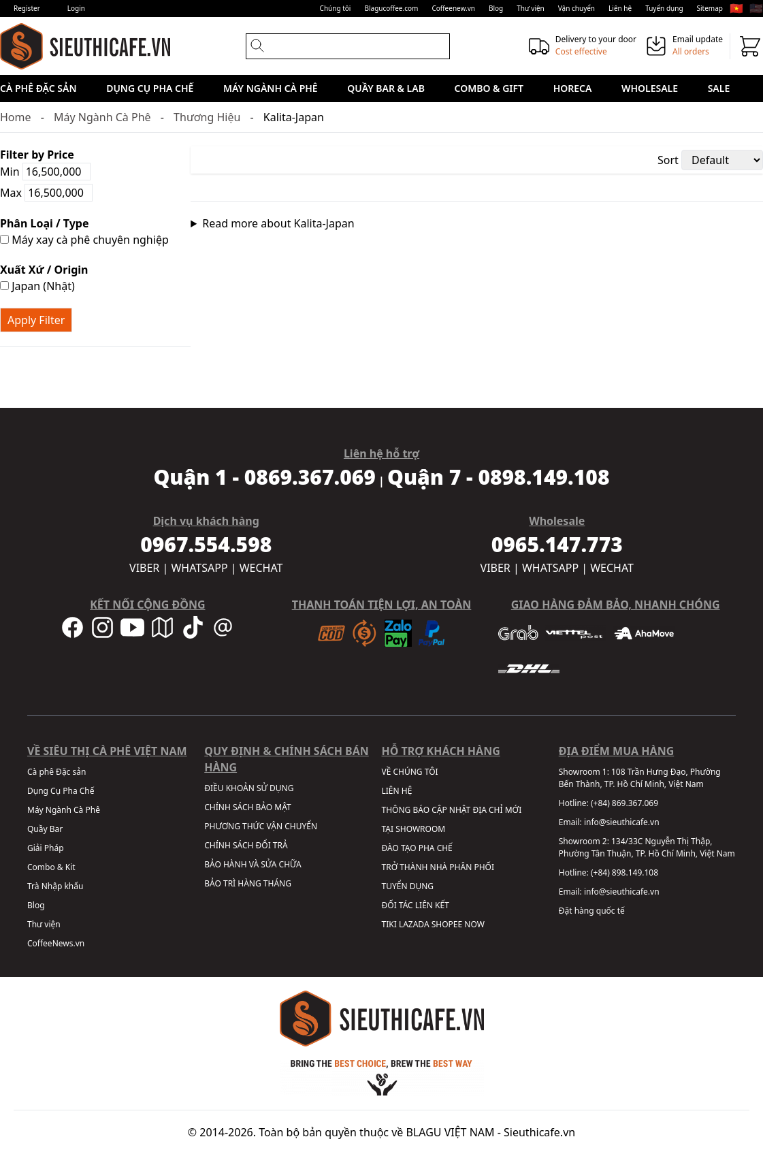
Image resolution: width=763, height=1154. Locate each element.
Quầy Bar (45, 829)
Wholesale (649, 88)
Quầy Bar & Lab (386, 88)
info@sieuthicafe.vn (622, 822)
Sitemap (710, 8)
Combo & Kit (51, 867)
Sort (668, 160)
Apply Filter (36, 319)
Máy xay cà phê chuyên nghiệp (84, 239)
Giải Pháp (45, 848)
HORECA (572, 88)
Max (46, 193)
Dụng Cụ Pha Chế (149, 88)
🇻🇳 (736, 8)
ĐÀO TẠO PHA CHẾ (417, 848)
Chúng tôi (335, 8)
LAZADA (414, 924)
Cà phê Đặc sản (38, 88)
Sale (719, 88)
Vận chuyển (576, 8)
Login (76, 8)
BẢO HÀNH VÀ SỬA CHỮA (252, 864)
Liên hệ (620, 8)
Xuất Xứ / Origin (44, 269)
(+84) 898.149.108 (624, 872)
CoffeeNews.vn (55, 943)
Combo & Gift (489, 88)
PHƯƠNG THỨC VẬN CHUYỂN (260, 826)
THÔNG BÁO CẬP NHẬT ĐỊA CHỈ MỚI (452, 810)
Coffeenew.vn (453, 8)
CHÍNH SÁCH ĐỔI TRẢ (245, 845)
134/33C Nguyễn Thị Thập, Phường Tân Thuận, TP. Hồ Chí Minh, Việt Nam (647, 847)
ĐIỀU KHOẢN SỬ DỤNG (248, 788)
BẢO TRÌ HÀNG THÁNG (247, 883)
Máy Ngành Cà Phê (270, 88)
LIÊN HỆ (397, 791)
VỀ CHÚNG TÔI (410, 772)
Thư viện (531, 8)
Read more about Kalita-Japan (278, 223)
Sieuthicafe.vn (539, 1132)
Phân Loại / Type (44, 223)
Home (15, 117)
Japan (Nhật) (37, 285)
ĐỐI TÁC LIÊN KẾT (415, 905)
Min (45, 171)
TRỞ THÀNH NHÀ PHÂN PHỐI (438, 867)
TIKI (389, 924)
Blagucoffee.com (391, 8)
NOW (474, 924)
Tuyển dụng (664, 8)
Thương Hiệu (207, 117)
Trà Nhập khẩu (55, 886)
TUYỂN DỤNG (408, 886)
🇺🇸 (756, 8)
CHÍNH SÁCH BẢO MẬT (247, 807)
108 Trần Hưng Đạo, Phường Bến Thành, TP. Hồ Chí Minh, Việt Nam (640, 778)
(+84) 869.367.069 (624, 803)
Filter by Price (37, 154)
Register (27, 8)
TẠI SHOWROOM (414, 829)
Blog (496, 8)
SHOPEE (447, 924)
